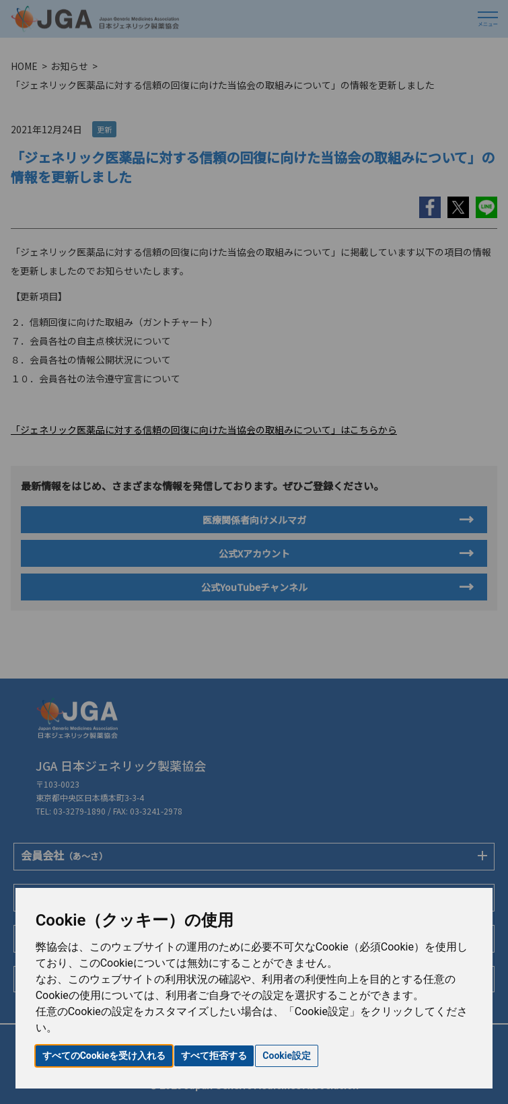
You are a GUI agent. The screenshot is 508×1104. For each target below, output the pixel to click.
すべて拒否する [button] (214, 1055)
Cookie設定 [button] (286, 1055)
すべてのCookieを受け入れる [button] (104, 1055)
